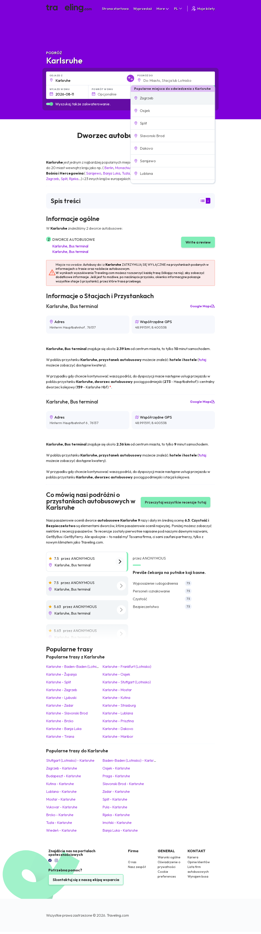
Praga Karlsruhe (116, 776)
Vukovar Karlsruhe (61, 807)
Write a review (198, 242)
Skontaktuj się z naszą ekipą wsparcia (86, 879)
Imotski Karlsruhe (117, 822)
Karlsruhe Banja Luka (63, 728)
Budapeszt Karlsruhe (63, 776)
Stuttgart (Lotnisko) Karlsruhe (70, 760)
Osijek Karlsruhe (116, 768)
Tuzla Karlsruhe (59, 822)
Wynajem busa (198, 876)
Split (64, 178)
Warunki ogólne (169, 857)
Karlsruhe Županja (61, 674)
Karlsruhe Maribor (117, 736)
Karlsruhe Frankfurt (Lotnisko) (126, 666)
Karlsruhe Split (58, 682)
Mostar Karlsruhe (61, 799)
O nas (132, 862)
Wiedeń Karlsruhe (61, 830)
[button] (173, 98)
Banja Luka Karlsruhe (120, 830)
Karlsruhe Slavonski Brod (67, 713)
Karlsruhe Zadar (59, 705)
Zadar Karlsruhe (116, 791)
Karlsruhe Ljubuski (61, 697)
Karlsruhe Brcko (59, 721)
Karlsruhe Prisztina (118, 721)
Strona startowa (115, 8)
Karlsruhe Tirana (60, 736)
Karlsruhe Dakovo (117, 728)
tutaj (202, 359)
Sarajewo (93, 173)
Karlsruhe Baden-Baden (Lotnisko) (74, 666)
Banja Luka (111, 173)
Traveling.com (118, 915)
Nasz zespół (137, 867)
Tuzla (126, 173)
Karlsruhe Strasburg (119, 705)
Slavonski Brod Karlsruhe (123, 783)
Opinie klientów (199, 862)
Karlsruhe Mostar (117, 689)
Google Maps (202, 306)
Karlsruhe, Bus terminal (70, 246)
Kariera (193, 857)
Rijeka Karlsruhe (116, 814)
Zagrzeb (52, 178)
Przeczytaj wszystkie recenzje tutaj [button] (175, 502)
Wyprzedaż (142, 8)
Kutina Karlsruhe (60, 783)
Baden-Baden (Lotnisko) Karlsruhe (130, 760)
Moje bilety (203, 8)
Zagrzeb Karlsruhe (61, 768)
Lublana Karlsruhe (61, 791)
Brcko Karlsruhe (59, 814)
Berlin (108, 167)
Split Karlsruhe (114, 799)
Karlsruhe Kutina (116, 697)
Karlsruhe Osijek (116, 674)
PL (178, 8)
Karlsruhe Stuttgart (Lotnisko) (126, 682)
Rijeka (73, 178)
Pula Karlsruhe (114, 807)
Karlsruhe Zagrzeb (61, 689)
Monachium (124, 167)
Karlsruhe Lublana (117, 713)
